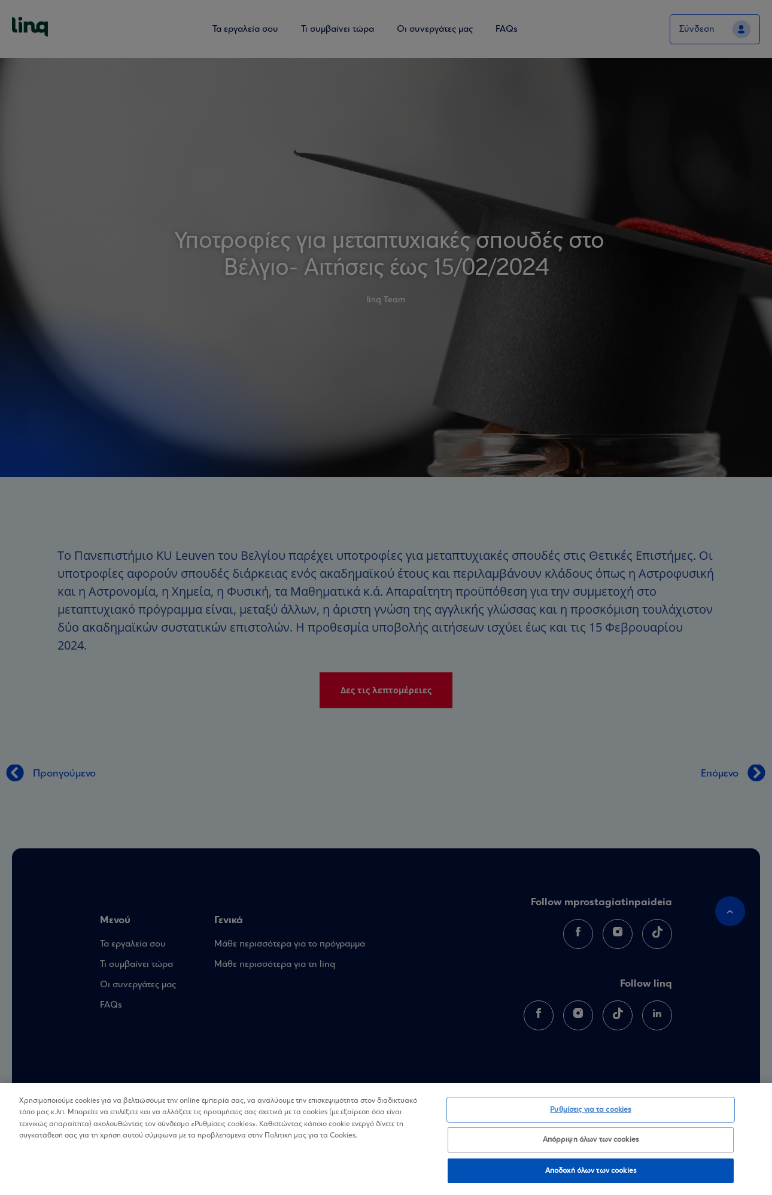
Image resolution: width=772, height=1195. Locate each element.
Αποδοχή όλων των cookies (590, 1178)
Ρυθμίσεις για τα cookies (590, 1117)
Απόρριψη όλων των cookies (591, 1147)
